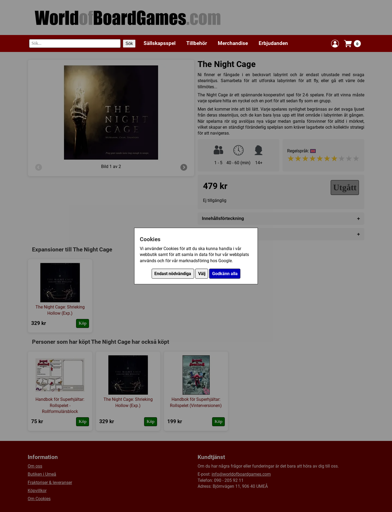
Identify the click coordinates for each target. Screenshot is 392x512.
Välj (201, 273)
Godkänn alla (225, 273)
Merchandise (233, 43)
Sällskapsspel (160, 43)
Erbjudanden (273, 43)
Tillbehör (196, 43)
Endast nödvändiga (172, 273)
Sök (129, 43)
